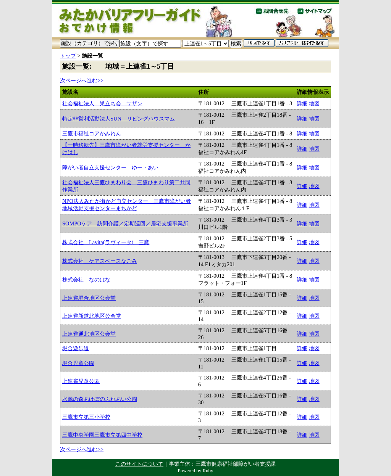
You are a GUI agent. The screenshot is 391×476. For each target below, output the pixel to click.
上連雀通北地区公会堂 (89, 334)
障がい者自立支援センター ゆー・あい (110, 167)
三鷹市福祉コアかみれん (91, 133)
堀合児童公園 (78, 363)
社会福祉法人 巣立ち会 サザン (102, 103)
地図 (314, 103)
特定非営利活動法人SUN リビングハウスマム (118, 119)
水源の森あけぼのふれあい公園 (99, 399)
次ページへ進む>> (81, 80)
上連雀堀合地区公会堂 (89, 298)
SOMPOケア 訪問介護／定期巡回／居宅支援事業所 (125, 223)
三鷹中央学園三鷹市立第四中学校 (102, 435)
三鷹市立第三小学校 (86, 417)
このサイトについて (139, 464)
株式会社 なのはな (86, 280)
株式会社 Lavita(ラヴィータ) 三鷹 (105, 242)
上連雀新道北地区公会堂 (91, 316)
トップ (68, 56)
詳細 (302, 103)
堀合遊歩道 (75, 348)
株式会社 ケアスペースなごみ (99, 261)
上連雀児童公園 (81, 381)
